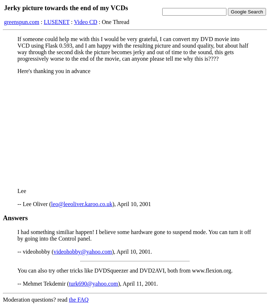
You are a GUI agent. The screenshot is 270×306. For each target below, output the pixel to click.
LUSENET (57, 22)
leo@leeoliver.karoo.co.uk (81, 204)
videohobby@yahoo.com (83, 252)
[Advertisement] (135, 131)
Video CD (85, 22)
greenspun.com (21, 22)
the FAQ (79, 300)
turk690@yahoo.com (93, 284)
